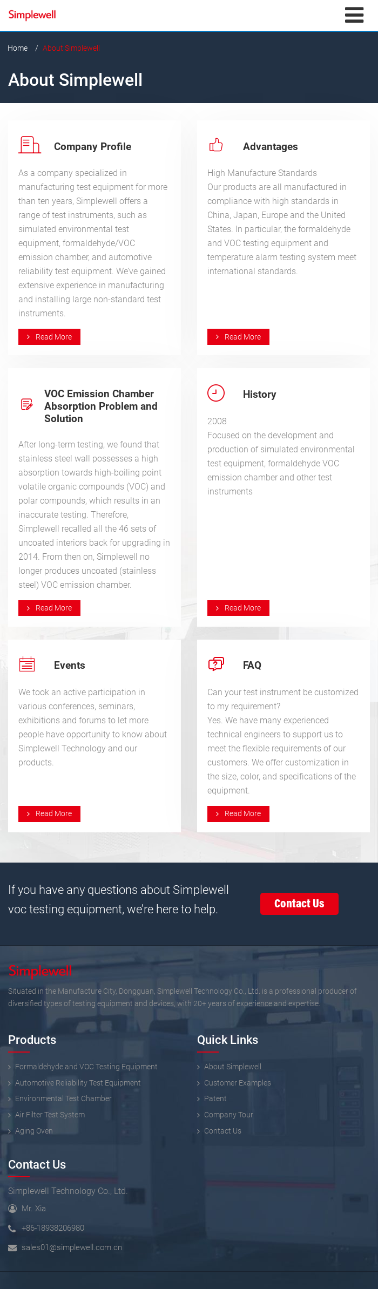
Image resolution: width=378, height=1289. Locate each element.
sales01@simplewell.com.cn (72, 1247)
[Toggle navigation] (354, 15)
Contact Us (37, 1164)
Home (18, 48)
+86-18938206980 (53, 1228)
